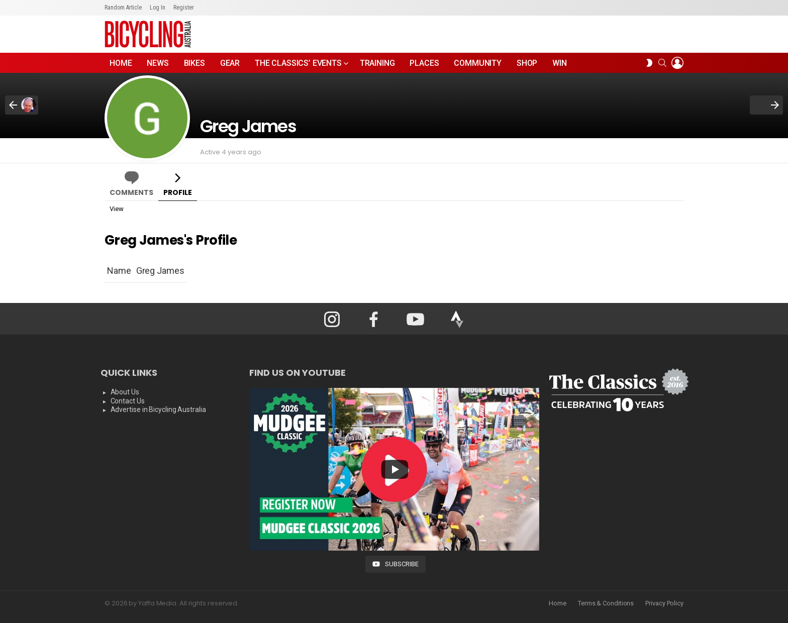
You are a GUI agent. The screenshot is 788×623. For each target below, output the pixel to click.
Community (478, 63)
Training (377, 63)
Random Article (123, 7)
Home (121, 63)
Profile (177, 192)
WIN (559, 63)
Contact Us (128, 401)
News (157, 63)
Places (424, 63)
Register (183, 7)
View (117, 209)
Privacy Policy (664, 603)
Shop (527, 63)
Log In (157, 7)
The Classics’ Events (298, 65)
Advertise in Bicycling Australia (158, 409)
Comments (131, 192)
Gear (230, 63)
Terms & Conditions (606, 603)
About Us (125, 392)
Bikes (194, 63)
